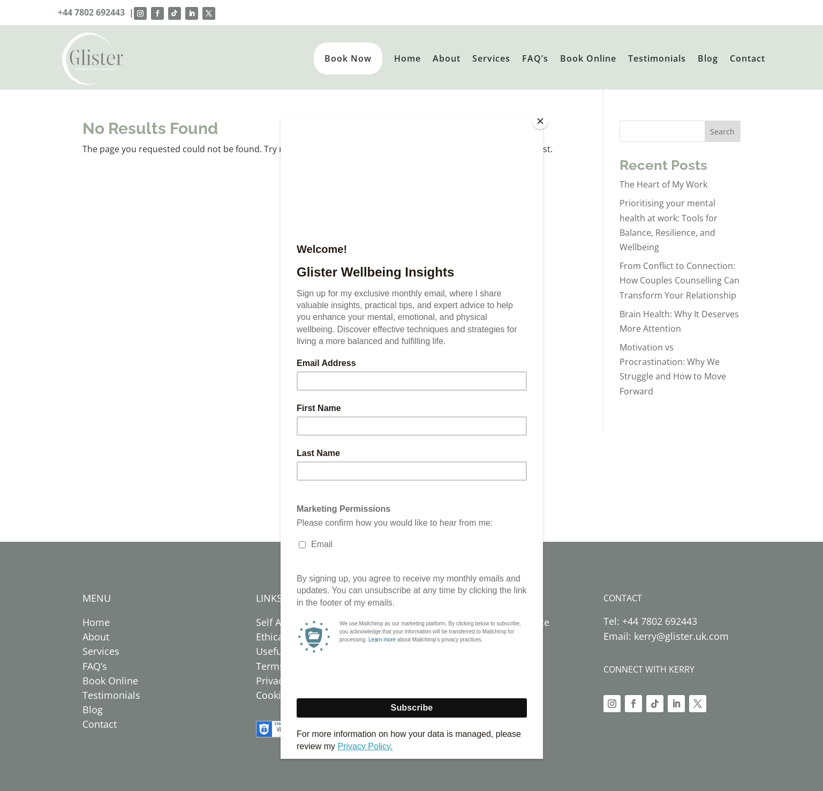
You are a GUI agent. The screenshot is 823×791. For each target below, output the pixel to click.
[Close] (540, 121)
